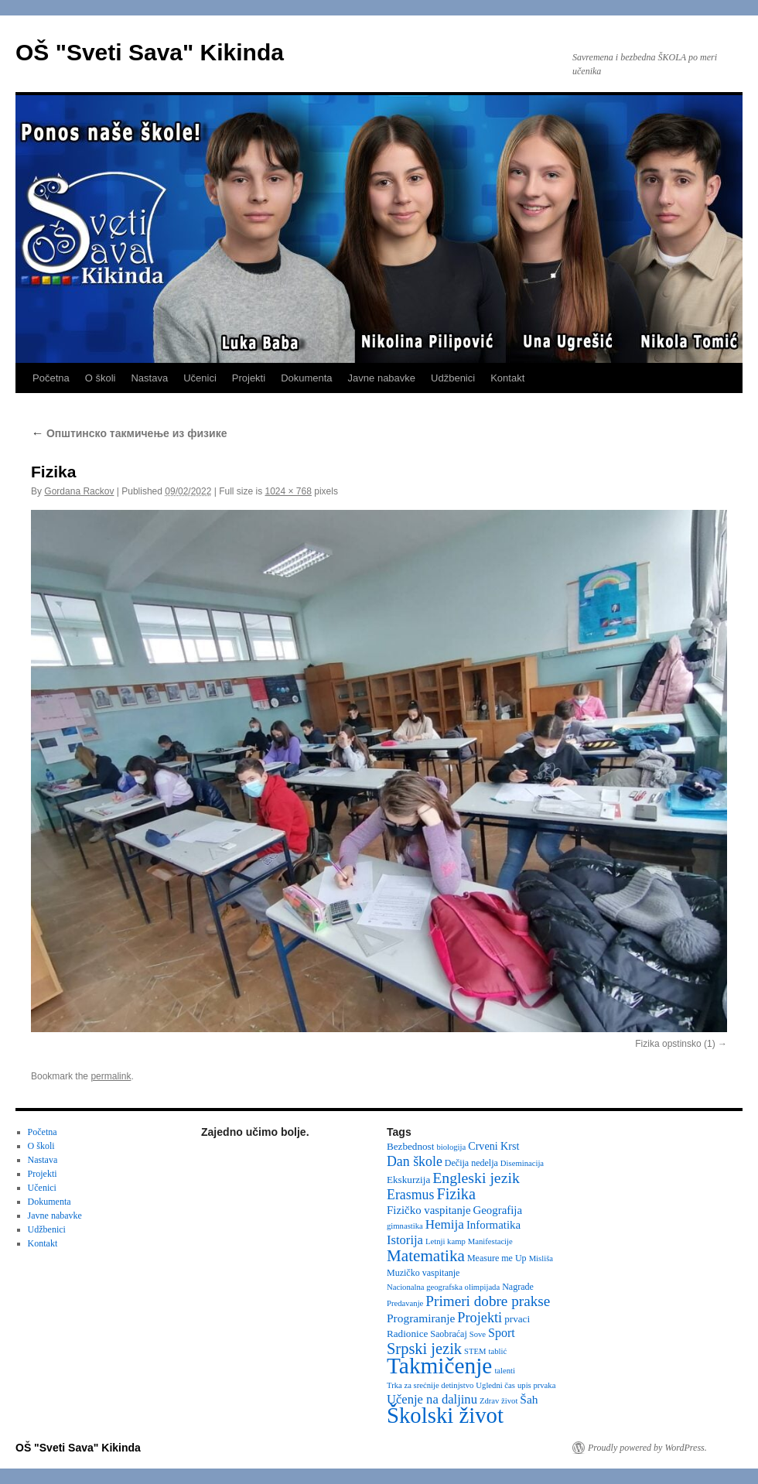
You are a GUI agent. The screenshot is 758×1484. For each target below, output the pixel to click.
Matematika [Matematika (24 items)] (426, 1255)
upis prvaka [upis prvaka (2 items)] (536, 1385)
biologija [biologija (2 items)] (451, 1147)
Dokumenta (306, 378)
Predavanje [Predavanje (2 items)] (405, 1303)
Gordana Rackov (79, 491)
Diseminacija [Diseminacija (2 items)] (522, 1163)
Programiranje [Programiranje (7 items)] (421, 1318)
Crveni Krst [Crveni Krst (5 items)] (493, 1146)
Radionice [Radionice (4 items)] (407, 1333)
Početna (51, 378)
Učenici (200, 378)
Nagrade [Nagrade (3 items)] (518, 1286)
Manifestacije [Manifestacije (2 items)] (490, 1241)
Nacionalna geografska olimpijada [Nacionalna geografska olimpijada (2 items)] (443, 1287)
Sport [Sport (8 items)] (501, 1332)
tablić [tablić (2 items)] (498, 1351)
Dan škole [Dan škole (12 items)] (414, 1161)
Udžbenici (453, 378)
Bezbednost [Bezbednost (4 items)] (410, 1146)
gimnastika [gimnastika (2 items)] (405, 1226)
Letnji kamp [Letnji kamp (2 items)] (445, 1241)
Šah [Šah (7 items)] (529, 1399)
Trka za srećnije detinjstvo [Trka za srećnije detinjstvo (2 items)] (430, 1385)
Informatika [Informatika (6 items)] (493, 1225)
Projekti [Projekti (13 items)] (479, 1317)
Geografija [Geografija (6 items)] (498, 1210)
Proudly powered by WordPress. (647, 1447)
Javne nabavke (381, 378)
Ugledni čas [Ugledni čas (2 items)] (495, 1385)
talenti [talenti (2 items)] (504, 1370)
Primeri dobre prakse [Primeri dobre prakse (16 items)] (487, 1301)
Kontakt (507, 378)
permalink (110, 1076)
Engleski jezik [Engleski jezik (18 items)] (476, 1177)
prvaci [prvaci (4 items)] (517, 1319)
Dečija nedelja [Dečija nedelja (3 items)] (471, 1162)
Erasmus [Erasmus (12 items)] (410, 1194)
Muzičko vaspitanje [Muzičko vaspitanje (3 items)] (423, 1272)
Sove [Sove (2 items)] (477, 1334)
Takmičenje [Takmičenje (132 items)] (439, 1365)
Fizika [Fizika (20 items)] (456, 1193)
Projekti (248, 378)
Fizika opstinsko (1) (675, 1043)
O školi (100, 378)
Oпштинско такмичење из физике (129, 433)
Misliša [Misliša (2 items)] (541, 1258)
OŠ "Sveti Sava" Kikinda (149, 52)
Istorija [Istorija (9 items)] (405, 1240)
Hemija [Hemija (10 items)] (444, 1224)
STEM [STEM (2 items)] (475, 1351)
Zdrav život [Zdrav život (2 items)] (498, 1401)
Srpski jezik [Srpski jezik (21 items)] (424, 1348)
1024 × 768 (288, 491)
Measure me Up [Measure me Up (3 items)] (497, 1258)
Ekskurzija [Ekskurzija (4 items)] (408, 1179)
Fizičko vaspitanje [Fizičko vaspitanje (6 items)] (429, 1210)
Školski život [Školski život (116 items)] (445, 1415)
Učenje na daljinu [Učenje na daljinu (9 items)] (432, 1399)
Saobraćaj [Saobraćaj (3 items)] (448, 1333)
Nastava (149, 378)
